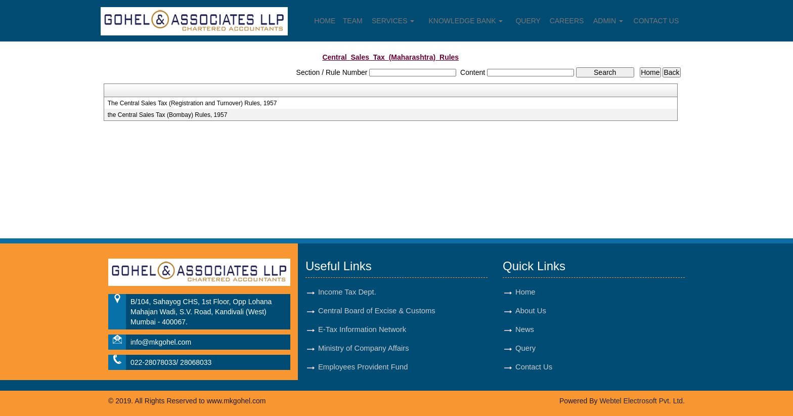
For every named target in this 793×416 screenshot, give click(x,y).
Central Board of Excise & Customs (376, 311)
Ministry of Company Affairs (363, 348)
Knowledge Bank (466, 21)
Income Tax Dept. (347, 292)
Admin (608, 21)
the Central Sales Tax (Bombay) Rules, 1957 (168, 114)
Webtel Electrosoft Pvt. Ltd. (642, 401)
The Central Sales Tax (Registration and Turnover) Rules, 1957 (192, 103)
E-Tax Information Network (362, 329)
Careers (567, 21)
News (524, 329)
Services (393, 21)
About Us (530, 311)
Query (528, 21)
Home (324, 21)
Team (353, 21)
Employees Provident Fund (363, 367)
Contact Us (656, 21)
